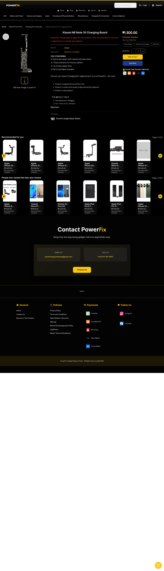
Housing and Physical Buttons (63, 16)
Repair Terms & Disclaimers (61, 390)
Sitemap (53, 379)
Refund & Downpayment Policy (62, 383)
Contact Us (82, 323)
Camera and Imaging (34, 16)
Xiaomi (67, 48)
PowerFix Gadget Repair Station (69, 119)
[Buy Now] (142, 63)
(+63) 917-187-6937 (104, 309)
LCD (4, 16)
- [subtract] (133, 51)
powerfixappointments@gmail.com (60, 309)
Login (142, 5)
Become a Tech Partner (25, 375)
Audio (47, 16)
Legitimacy (54, 386)
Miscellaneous (83, 16)
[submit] (4, 202)
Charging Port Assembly (100, 16)
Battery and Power (16, 16)
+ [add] (143, 51)
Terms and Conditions (59, 371)
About (18, 367)
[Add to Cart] (142, 57)
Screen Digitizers (119, 16)
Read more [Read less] (55, 107)
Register (157, 5)
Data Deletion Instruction (60, 375)
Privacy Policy (55, 367)
